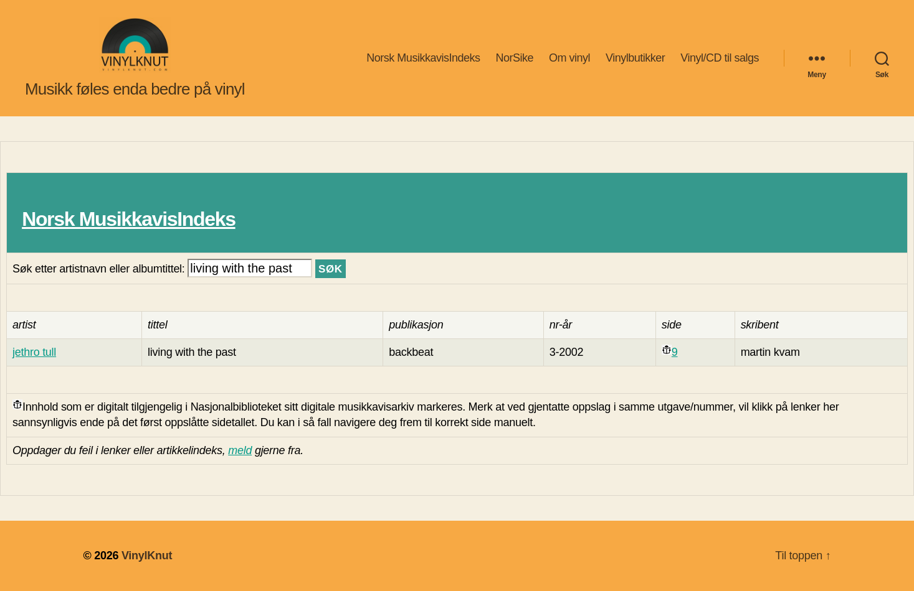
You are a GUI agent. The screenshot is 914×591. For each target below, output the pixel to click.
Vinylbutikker (635, 58)
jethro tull (34, 352)
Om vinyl (569, 58)
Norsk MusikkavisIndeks (423, 58)
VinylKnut (146, 555)
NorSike (514, 58)
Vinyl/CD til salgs (719, 58)
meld (240, 450)
